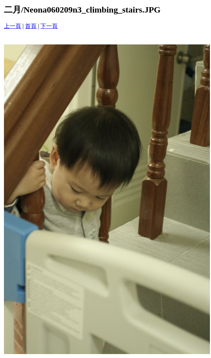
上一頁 (12, 26)
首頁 (30, 26)
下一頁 (49, 26)
